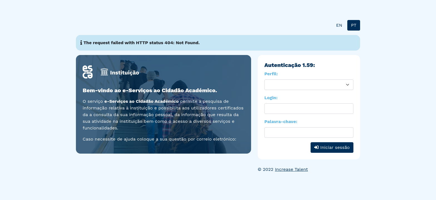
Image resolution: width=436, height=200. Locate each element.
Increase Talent (291, 169)
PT (353, 25)
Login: (271, 97)
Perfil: (271, 73)
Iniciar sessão (332, 147)
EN (339, 25)
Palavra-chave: (280, 121)
